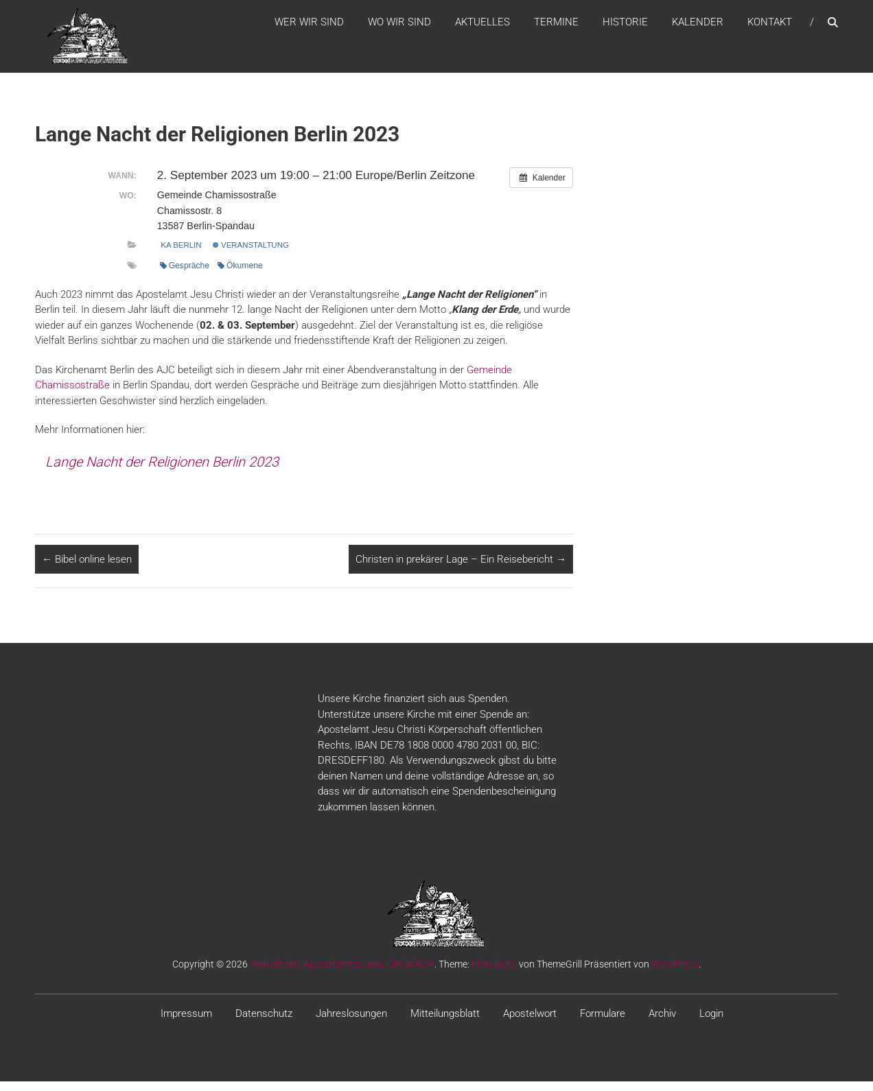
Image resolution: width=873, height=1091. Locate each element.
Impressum (186, 1023)
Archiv (662, 1023)
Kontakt (769, 27)
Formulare (602, 1023)
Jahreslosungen (351, 1023)
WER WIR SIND (309, 27)
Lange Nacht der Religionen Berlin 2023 (162, 471)
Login (711, 1023)
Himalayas (494, 973)
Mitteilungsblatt (445, 1023)
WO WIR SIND (399, 27)
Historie (625, 27)
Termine (556, 27)
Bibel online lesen (87, 569)
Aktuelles (482, 27)
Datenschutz (263, 1023)
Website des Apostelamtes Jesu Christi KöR (342, 973)
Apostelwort (530, 1023)
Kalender (697, 27)
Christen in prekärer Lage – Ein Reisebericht (461, 569)
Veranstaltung (251, 254)
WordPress (675, 973)
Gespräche (184, 275)
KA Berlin (181, 254)
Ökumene (240, 275)
